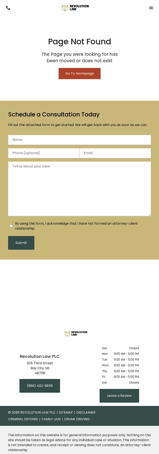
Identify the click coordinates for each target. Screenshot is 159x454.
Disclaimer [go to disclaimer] (85, 412)
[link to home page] (79, 7)
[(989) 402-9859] (39, 386)
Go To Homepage (79, 73)
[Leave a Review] (119, 396)
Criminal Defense (23, 419)
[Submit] (21, 243)
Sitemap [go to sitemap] (66, 412)
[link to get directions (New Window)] (40, 369)
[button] (151, 8)
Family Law (51, 419)
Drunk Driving (77, 419)
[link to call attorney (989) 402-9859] (8, 8)
